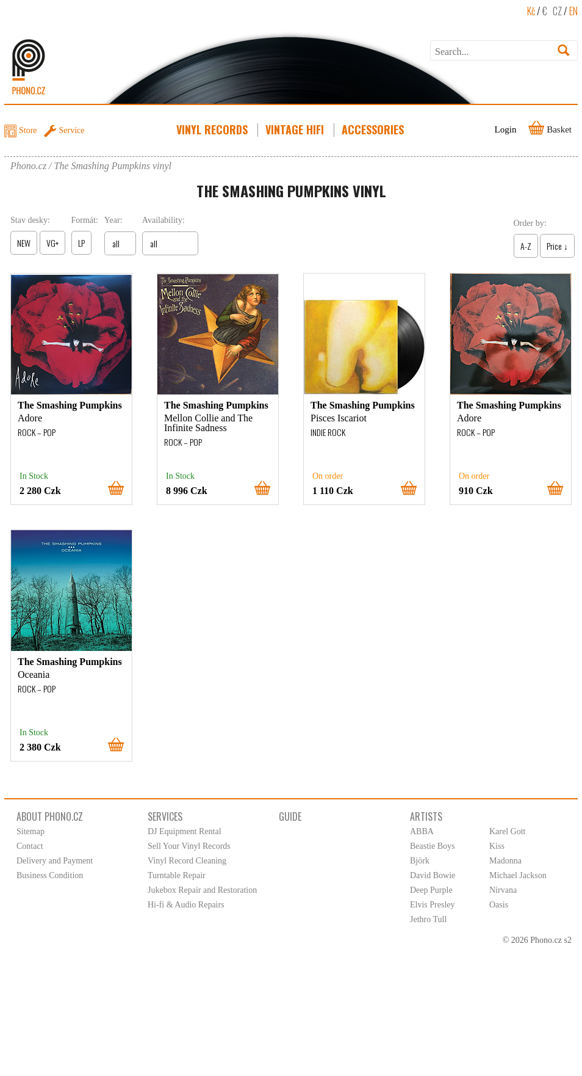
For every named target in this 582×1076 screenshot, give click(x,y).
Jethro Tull (428, 919)
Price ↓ (557, 245)
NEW (24, 242)
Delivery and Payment (54, 860)
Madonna (505, 860)
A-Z (525, 245)
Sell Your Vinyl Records (189, 846)
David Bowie (432, 875)
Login (506, 129)
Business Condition (49, 875)
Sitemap (30, 831)
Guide (290, 816)
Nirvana (503, 890)
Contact (29, 846)
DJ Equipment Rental (184, 831)
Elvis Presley (432, 904)
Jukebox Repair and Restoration (202, 890)
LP (81, 242)
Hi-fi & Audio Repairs (186, 904)
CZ (557, 11)
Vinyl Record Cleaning (187, 860)
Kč (531, 11)
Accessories (374, 129)
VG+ (52, 242)
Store (28, 130)
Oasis (498, 904)
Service (72, 130)
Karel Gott (507, 831)
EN (573, 11)
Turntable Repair (177, 875)
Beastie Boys (432, 846)
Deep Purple (431, 890)
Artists (426, 816)
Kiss (497, 846)
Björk (419, 860)
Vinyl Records (213, 129)
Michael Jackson (518, 875)
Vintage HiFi (295, 129)
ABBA (422, 831)
